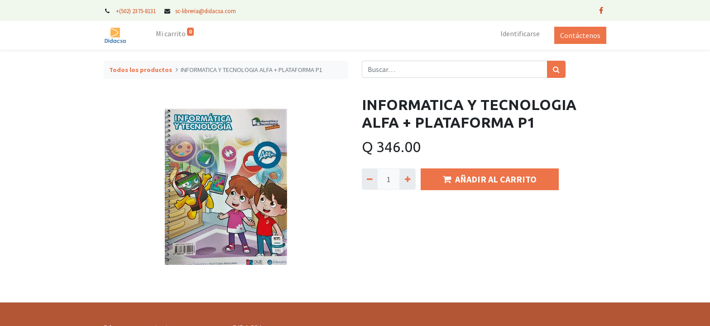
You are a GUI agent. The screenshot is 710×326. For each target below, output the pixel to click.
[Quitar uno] (370, 178)
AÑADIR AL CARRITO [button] (490, 179)
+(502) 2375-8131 (136, 10)
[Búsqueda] (556, 69)
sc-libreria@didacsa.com (205, 10)
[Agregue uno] (407, 178)
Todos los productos (140, 70)
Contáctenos (580, 35)
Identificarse (520, 33)
